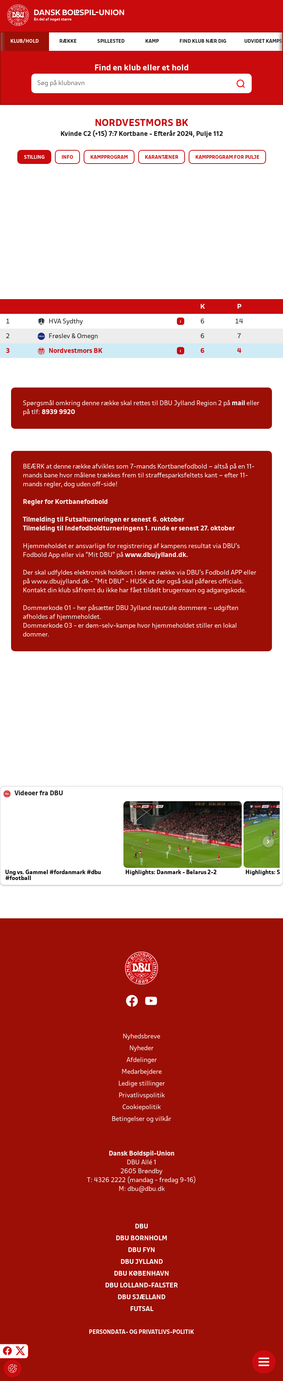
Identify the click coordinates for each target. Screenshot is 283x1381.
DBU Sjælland (141, 1297)
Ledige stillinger (141, 1083)
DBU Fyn (141, 1250)
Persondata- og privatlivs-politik (141, 1332)
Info (67, 157)
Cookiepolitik (141, 1107)
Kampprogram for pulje (227, 157)
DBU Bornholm (141, 1238)
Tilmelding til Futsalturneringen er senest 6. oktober (103, 519)
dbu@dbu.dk (146, 1189)
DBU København (141, 1273)
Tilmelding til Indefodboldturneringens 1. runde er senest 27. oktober (129, 528)
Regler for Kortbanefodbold (65, 502)
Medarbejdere (142, 1072)
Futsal (141, 1309)
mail (238, 403)
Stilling (34, 157)
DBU (141, 1226)
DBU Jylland (141, 1262)
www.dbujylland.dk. (156, 555)
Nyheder (141, 1048)
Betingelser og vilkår (141, 1119)
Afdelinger (141, 1060)
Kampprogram (109, 157)
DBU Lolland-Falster (141, 1285)
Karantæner (161, 157)
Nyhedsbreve (141, 1036)
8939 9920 (58, 412)
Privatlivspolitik (142, 1095)
